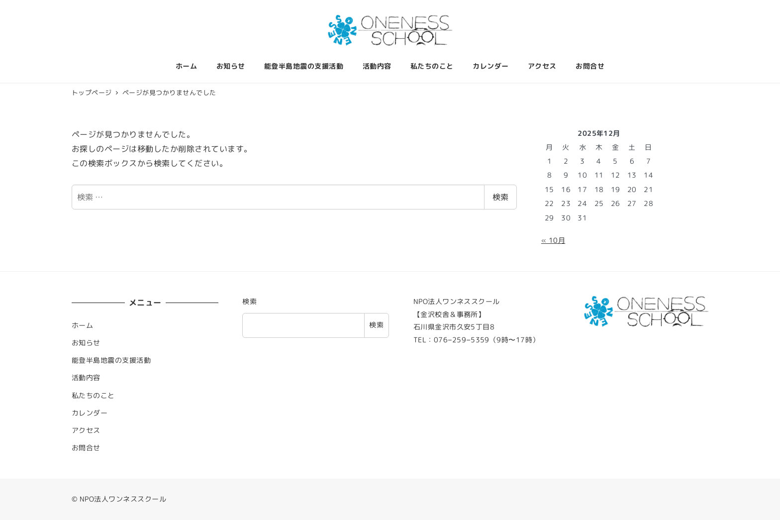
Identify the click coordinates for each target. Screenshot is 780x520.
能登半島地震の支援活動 (111, 360)
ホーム (82, 325)
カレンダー (89, 413)
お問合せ (86, 448)
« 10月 (553, 240)
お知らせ (86, 343)
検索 (500, 197)
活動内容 (86, 378)
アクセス (86, 430)
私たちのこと (93, 396)
